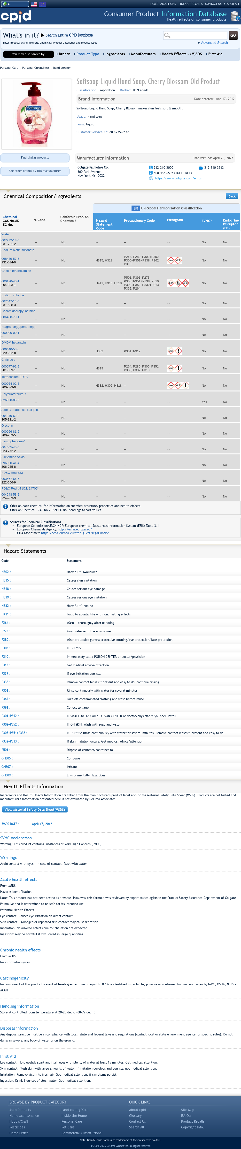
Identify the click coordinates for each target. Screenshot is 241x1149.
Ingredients (115, 54)
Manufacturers (143, 54)
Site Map (187, 1110)
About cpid (137, 1110)
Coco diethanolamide (16, 271)
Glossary (135, 1116)
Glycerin (7, 425)
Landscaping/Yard (75, 1110)
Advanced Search (214, 43)
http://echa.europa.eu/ (75, 529)
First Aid (215, 54)
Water (5, 234)
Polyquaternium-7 (13, 394)
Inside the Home (74, 1116)
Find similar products (35, 157)
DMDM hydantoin (13, 342)
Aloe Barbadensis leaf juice (20, 410)
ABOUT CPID (168, 4)
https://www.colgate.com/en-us (178, 178)
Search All (136, 1127)
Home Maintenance (24, 1116)
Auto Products (20, 1110)
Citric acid (8, 359)
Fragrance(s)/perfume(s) (18, 327)
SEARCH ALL (232, 4)
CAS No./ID (11, 221)
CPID (15, 16)
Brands (64, 54)
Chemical (10, 217)
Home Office (19, 1133)
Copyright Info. (192, 1127)
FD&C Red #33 (12, 473)
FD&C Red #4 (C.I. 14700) (20, 488)
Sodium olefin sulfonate (17, 250)
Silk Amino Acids (12, 457)
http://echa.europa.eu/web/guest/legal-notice (75, 533)
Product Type (88, 54)
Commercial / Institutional (82, 1133)
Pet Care (68, 1127)
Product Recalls (192, 1121)
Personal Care (72, 1121)
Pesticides (17, 1127)
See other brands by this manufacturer (35, 171)
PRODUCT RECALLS (191, 4)
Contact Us (137, 1121)
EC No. (8, 225)
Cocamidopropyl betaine (18, 311)
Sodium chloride (12, 295)
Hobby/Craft (18, 1121)
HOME (154, 4)
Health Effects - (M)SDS (182, 54)
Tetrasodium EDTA (14, 377)
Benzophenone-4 (13, 441)
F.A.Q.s (186, 1116)
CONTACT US (213, 4)
